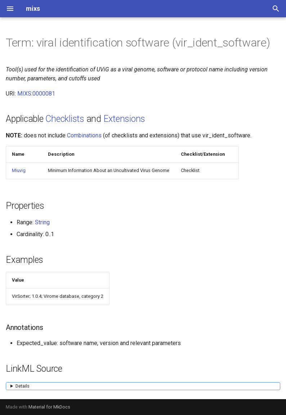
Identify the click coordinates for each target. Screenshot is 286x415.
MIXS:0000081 (36, 93)
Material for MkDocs (49, 407)
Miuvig (19, 170)
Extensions (124, 119)
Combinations (84, 135)
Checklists (64, 119)
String (42, 222)
